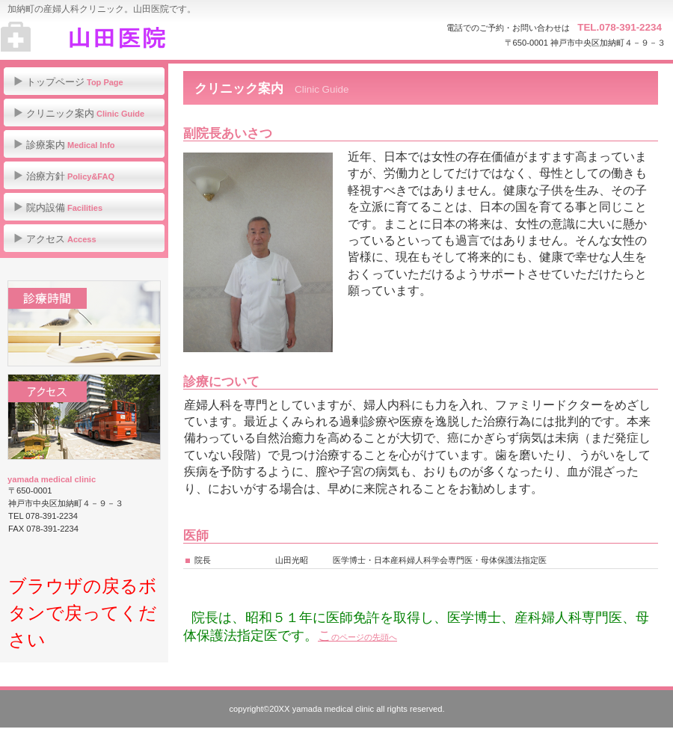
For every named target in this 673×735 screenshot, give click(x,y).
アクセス (84, 417)
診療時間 (84, 323)
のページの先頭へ (364, 637)
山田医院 (150, 37)
